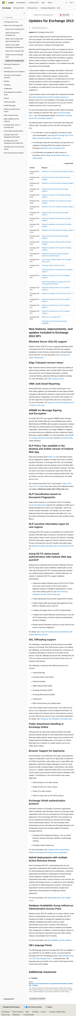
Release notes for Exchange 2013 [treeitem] (14, 56)
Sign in (71, 2)
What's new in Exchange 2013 (43, 15)
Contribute (35, 1012)
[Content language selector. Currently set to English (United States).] (11, 1007)
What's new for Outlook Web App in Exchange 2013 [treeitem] (14, 40)
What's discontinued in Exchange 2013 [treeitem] (12, 34)
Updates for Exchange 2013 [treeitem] (15, 61)
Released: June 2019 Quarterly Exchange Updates (57, 171)
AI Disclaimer (6, 1012)
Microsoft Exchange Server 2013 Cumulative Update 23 (48, 97)
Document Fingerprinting (37, 505)
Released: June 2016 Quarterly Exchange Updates (57, 230)
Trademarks (15, 1015)
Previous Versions (17, 1012)
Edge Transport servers (55, 379)
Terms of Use (6, 1015)
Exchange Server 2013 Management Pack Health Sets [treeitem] (13, 142)
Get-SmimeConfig (66, 438)
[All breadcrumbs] (30, 15)
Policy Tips (52, 457)
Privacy (43, 1012)
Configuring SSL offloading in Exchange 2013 (56, 719)
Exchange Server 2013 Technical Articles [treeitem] (14, 148)
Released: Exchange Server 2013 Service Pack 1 (57, 293)
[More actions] (72, 15)
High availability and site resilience (59, 940)
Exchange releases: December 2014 (53, 265)
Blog (27, 1012)
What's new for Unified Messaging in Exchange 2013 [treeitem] (15, 46)
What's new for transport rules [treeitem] (15, 51)
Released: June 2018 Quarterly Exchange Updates (57, 183)
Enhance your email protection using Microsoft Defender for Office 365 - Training (51, 984)
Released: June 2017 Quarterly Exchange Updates (57, 206)
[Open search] (67, 2)
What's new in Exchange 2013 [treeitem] (15, 29)
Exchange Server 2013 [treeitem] (11, 22)
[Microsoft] (3, 2)
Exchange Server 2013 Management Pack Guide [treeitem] (12, 136)
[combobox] (13, 17)
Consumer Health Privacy (57, 1012)
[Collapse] (24, 13)
